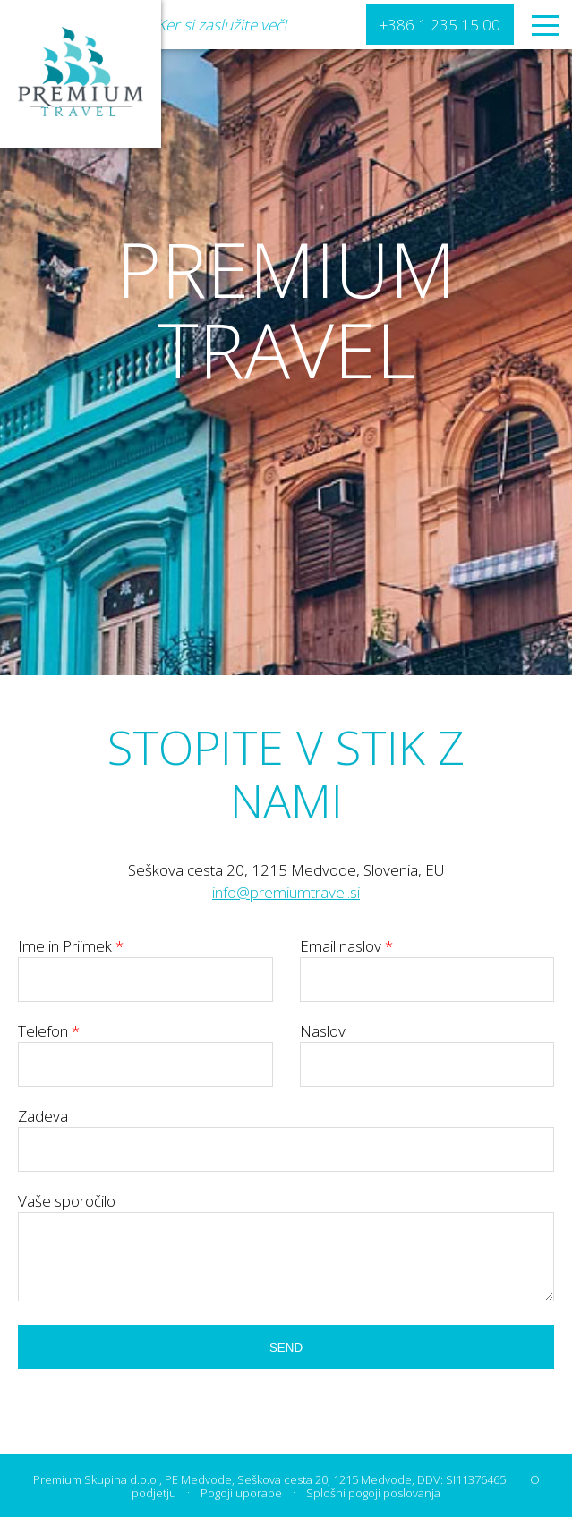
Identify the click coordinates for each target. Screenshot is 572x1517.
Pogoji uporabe (241, 1493)
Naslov (427, 1047)
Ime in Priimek (145, 962)
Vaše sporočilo (66, 1201)
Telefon (145, 1047)
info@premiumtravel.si (286, 892)
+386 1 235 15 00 (440, 24)
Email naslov (427, 962)
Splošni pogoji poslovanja (373, 1493)
